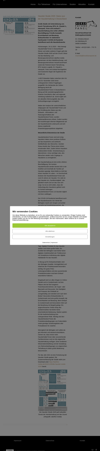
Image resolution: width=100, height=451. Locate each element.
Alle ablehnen (50, 231)
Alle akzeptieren (50, 225)
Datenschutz (46, 242)
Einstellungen (50, 237)
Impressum (54, 242)
